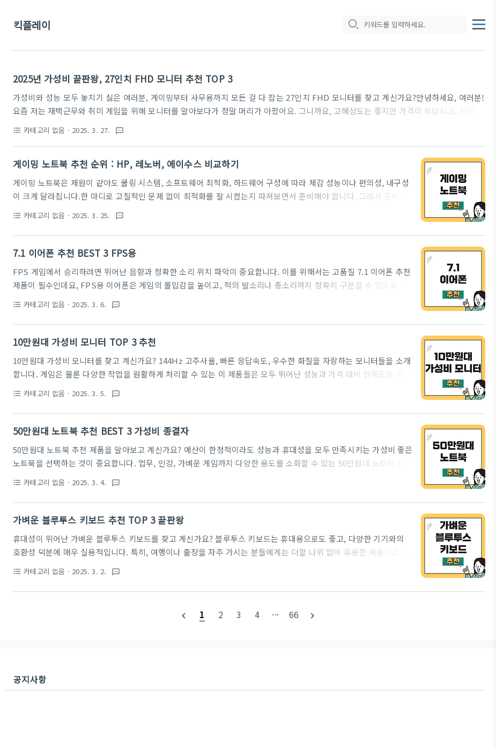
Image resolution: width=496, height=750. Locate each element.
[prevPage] (184, 615)
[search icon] (352, 25)
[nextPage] (312, 615)
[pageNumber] (202, 614)
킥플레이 (31, 25)
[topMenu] (478, 23)
